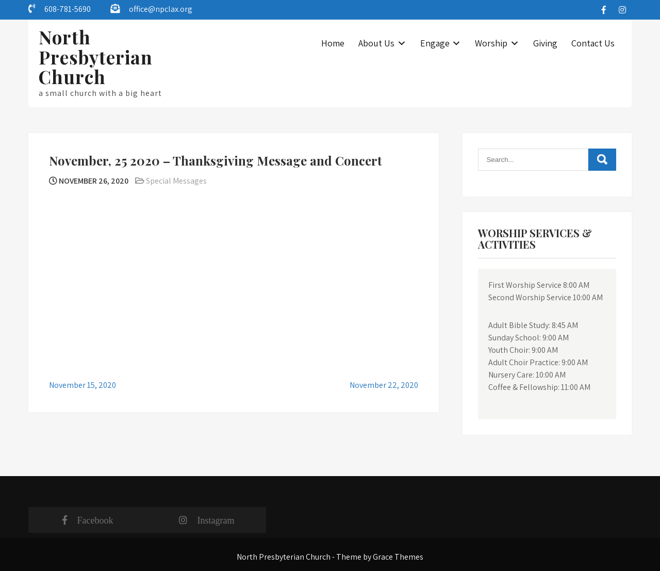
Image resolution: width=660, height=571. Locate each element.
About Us (376, 43)
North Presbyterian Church (96, 57)
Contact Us (593, 43)
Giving (545, 43)
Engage (435, 43)
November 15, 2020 (82, 385)
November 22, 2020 (384, 385)
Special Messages (176, 180)
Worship (491, 43)
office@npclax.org (160, 9)
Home (332, 43)
